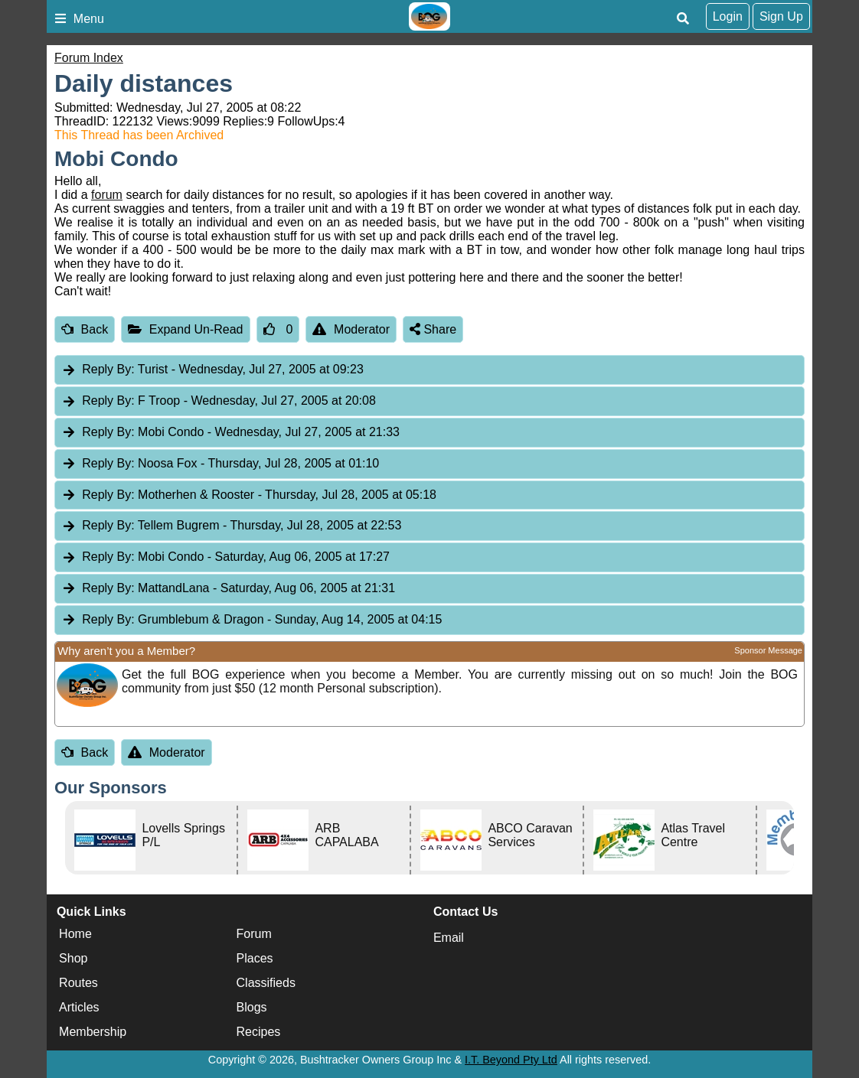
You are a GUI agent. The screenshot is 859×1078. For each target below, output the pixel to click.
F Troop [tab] (218, 401)
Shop (73, 958)
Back (84, 329)
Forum (254, 933)
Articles (79, 1007)
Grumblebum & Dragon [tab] (251, 620)
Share (433, 329)
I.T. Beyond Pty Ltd (511, 1060)
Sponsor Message (768, 650)
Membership (92, 1031)
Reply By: (108, 369)
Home (75, 933)
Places (255, 958)
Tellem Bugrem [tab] (231, 526)
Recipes (259, 1031)
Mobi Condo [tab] (230, 433)
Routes (78, 982)
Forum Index (88, 57)
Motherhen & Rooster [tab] (248, 495)
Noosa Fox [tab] (220, 464)
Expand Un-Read (185, 329)
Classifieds (266, 982)
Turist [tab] (212, 370)
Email (448, 937)
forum (106, 194)
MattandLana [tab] (228, 589)
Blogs (252, 1007)
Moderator (351, 329)
